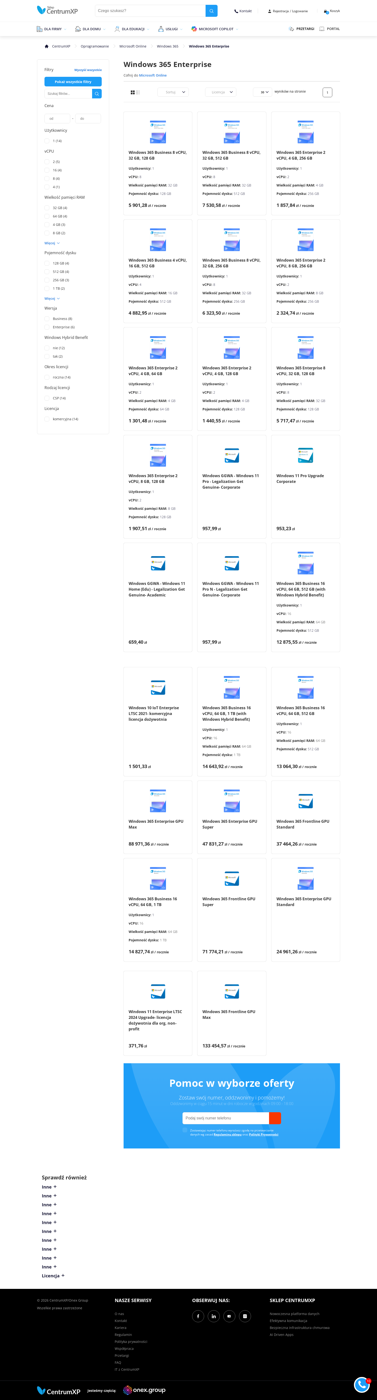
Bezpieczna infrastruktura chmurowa (300, 1327)
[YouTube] (229, 1316)
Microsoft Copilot (216, 29)
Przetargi (122, 1355)
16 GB (172, 293)
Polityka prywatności (131, 1341)
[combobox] (210, 92)
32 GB (172, 185)
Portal (329, 29)
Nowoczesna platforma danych (295, 1313)
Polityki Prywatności (263, 1134)
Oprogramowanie (95, 46)
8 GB (319, 293)
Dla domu (92, 29)
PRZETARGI (301, 28)
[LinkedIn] (214, 1316)
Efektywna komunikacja (288, 1320)
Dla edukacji (133, 29)
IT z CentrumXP (127, 1369)
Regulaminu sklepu (228, 1134)
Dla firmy (53, 29)
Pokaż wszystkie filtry (73, 81)
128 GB (165, 193)
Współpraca (124, 1348)
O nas (119, 1313)
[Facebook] (198, 1316)
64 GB (164, 409)
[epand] (64, 29)
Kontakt (243, 11)
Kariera (120, 1327)
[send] (275, 1118)
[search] (212, 11)
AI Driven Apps (282, 1334)
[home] (57, 10)
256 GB (313, 193)
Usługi (172, 29)
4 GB (319, 185)
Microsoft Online (132, 46)
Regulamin (123, 1334)
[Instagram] (245, 1316)
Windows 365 (167, 46)
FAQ (118, 1362)
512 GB (239, 193)
